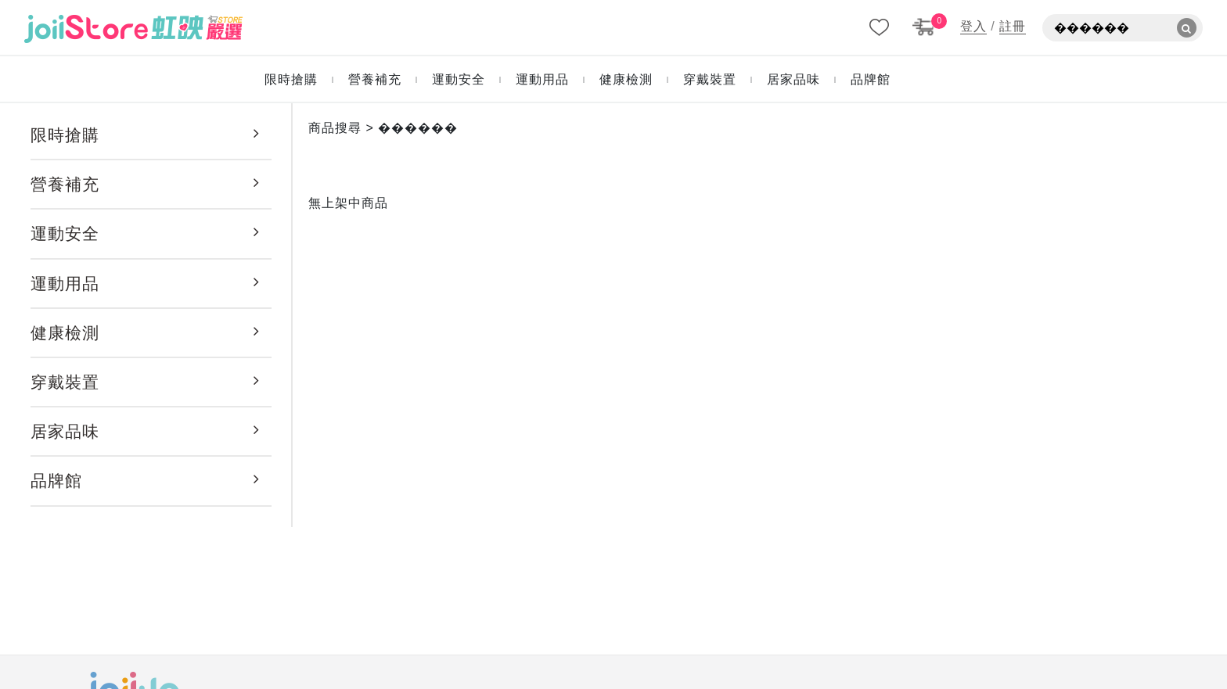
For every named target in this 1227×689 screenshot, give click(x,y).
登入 (973, 26)
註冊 (1012, 26)
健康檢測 (65, 333)
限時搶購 (65, 135)
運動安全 (65, 233)
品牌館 (56, 481)
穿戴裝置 (65, 382)
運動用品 (65, 283)
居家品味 (65, 431)
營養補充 (65, 184)
